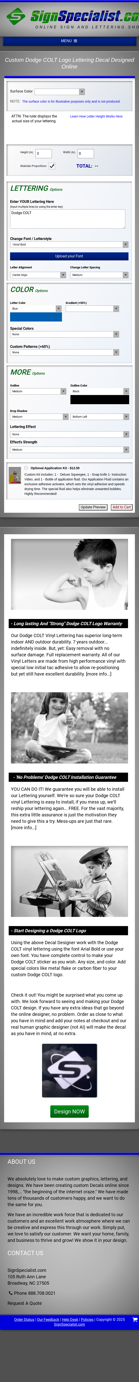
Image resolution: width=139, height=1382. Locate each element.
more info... (98, 674)
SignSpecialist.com (69, 1324)
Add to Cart (122, 507)
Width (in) (69, 152)
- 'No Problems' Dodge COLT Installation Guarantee (64, 777)
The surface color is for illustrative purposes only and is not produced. (71, 101)
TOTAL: (84, 166)
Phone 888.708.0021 (32, 1293)
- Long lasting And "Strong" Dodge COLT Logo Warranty (66, 623)
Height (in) (26, 152)
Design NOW (69, 1111)
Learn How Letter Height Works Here (96, 116)
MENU (69, 41)
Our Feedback (48, 1319)
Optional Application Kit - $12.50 (55, 468)
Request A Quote (25, 1303)
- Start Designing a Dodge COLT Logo (48, 930)
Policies (87, 1319)
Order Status (24, 1319)
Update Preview (93, 507)
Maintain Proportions (33, 166)
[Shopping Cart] (135, 1320)
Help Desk (70, 1319)
